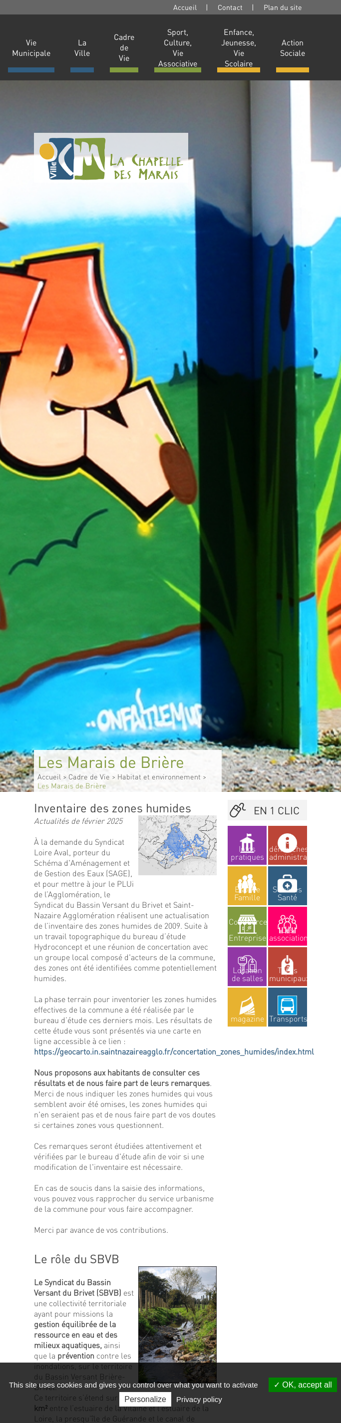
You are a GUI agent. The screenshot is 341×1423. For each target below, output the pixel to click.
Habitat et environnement (159, 776)
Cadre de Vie (124, 47)
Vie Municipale (31, 47)
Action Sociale (292, 47)
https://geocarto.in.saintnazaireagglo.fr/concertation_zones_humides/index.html (174, 1051)
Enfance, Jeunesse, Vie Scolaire (238, 47)
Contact (230, 6)
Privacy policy (199, 1399)
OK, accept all (303, 1385)
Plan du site (283, 6)
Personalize (145, 1399)
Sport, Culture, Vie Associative (177, 47)
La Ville (82, 47)
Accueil (185, 6)
